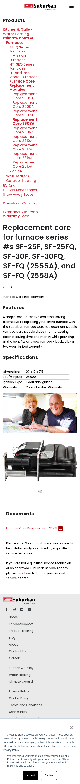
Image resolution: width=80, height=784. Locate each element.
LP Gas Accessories (20, 189)
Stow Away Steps (18, 194)
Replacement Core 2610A (25, 138)
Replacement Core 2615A (25, 164)
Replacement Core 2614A (25, 155)
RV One (15, 171)
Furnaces (15, 42)
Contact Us (17, 651)
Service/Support (21, 624)
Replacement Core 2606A (25, 104)
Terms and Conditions (25, 705)
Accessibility (18, 712)
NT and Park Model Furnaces (23, 74)
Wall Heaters (17, 176)
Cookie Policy (19, 698)
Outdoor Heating (21, 180)
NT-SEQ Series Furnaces (21, 66)
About (13, 644)
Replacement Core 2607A (25, 113)
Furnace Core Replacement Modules (22, 85)
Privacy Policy (19, 691)
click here (24, 573)
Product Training (21, 631)
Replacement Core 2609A (25, 130)
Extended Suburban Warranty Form (20, 214)
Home (13, 617)
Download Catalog (20, 203)
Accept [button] (31, 775)
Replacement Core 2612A (25, 147)
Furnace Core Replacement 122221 (31, 528)
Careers (15, 658)
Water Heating (16, 33)
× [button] (71, 727)
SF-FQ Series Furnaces (20, 57)
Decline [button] (49, 775)
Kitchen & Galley (17, 29)
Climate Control (18, 38)
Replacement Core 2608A (25, 121)
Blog (12, 637)
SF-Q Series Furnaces (19, 49)
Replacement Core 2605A (25, 96)
